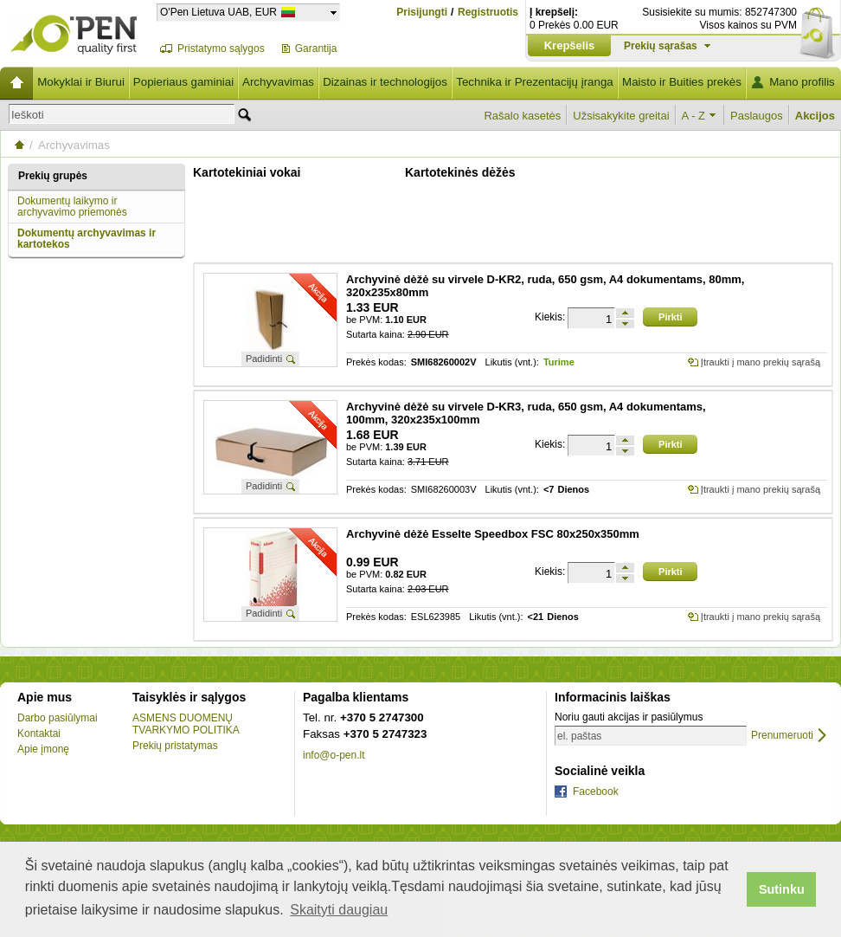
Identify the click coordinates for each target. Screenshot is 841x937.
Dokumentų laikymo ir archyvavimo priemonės (72, 206)
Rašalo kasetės (522, 115)
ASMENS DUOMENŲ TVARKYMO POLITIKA (186, 724)
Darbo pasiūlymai (57, 718)
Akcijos (815, 115)
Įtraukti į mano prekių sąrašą (760, 362)
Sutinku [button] (782, 889)
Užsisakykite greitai (621, 115)
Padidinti (264, 358)
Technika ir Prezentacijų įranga (534, 81)
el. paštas (579, 736)
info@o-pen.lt (334, 755)
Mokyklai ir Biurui (81, 81)
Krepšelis (569, 45)
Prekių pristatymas (175, 746)
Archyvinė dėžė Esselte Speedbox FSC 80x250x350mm (492, 533)
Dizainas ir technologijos (385, 81)
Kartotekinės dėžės (460, 172)
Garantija (316, 48)
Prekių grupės (52, 176)
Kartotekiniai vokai (247, 172)
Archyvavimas (278, 81)
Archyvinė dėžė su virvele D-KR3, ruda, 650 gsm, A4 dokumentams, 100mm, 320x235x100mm (526, 413)
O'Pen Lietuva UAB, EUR (218, 11)
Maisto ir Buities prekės (681, 81)
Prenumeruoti (782, 735)
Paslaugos (756, 115)
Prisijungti (421, 12)
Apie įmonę (43, 749)
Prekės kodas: (376, 362)
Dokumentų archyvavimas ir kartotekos (86, 238)
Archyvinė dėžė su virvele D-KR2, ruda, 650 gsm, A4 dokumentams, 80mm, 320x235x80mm (545, 286)
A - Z (693, 115)
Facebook (596, 791)
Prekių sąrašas (660, 46)
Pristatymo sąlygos (221, 48)
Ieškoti (27, 114)
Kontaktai (39, 733)
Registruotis (488, 12)
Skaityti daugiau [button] (339, 909)
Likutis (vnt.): (512, 362)
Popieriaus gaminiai (183, 81)
